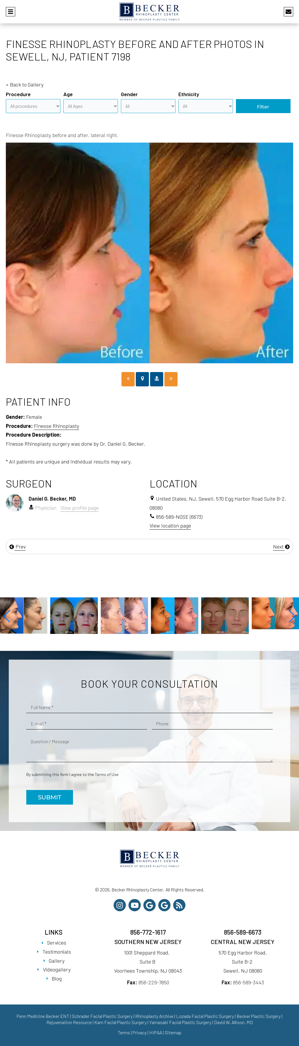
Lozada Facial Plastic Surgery (205, 1016)
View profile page (79, 507)
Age (68, 94)
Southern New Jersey (148, 941)
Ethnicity (188, 94)
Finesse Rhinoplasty (56, 426)
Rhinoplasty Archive (154, 1016)
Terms (124, 1032)
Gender (129, 94)
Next (281, 546)
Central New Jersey (242, 941)
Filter (263, 107)
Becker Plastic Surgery (259, 1016)
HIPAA (155, 1032)
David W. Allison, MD (233, 1022)
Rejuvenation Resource (69, 1022)
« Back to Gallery (25, 84)
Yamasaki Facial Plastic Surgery (180, 1022)
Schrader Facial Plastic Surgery (102, 1016)
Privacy (140, 1032)
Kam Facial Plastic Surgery (120, 1022)
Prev (17, 546)
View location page (170, 525)
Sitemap (173, 1032)
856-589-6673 (242, 932)
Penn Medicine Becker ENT (43, 1016)
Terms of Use (107, 774)
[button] (7, 616)
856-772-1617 (148, 932)
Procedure (18, 94)
